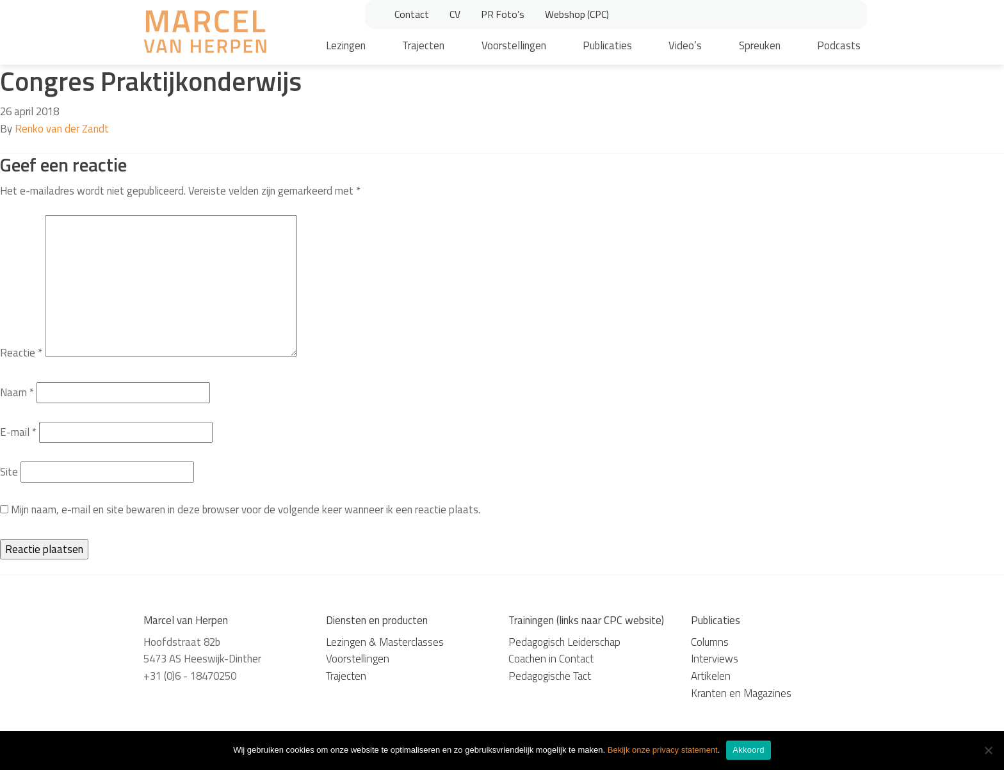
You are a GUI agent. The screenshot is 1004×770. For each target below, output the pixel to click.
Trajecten (423, 45)
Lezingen (346, 45)
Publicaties (607, 45)
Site (9, 471)
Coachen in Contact (551, 658)
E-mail (18, 432)
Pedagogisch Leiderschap (564, 642)
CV (454, 14)
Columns (710, 642)
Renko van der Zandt (62, 128)
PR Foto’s (502, 14)
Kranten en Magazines (741, 693)
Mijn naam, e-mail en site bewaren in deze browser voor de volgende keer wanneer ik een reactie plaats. (245, 509)
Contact (411, 14)
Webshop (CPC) (577, 14)
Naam (17, 392)
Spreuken (760, 45)
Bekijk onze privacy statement (663, 750)
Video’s (685, 45)
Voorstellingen (514, 45)
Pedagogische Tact (549, 676)
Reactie (21, 352)
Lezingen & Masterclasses (385, 642)
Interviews (714, 658)
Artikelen (711, 676)
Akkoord (748, 750)
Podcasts (839, 45)
